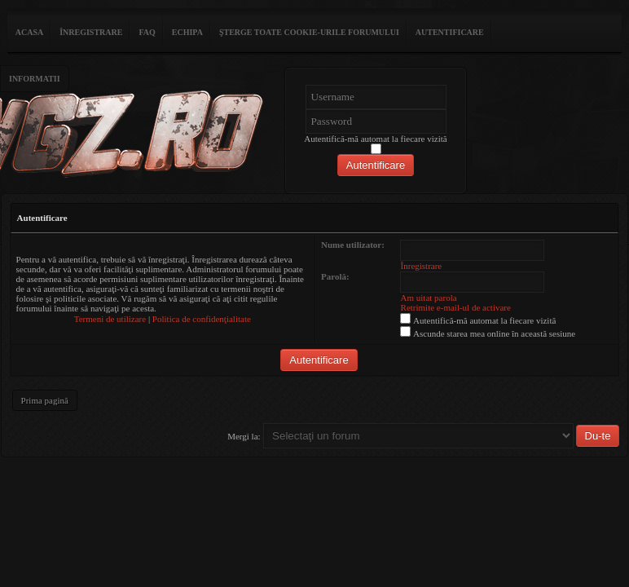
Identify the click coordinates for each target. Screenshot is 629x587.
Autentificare (450, 32)
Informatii (34, 78)
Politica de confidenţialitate (201, 319)
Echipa (187, 32)
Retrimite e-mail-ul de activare (456, 307)
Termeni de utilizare (110, 319)
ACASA (29, 32)
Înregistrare (90, 32)
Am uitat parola (429, 297)
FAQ (147, 32)
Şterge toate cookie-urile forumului (309, 32)
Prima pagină (44, 400)
